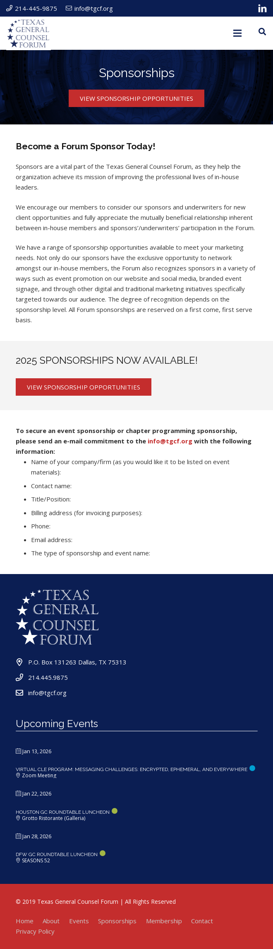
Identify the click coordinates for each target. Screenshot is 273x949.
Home (25, 921)
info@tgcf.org (170, 441)
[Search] (262, 31)
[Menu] (237, 33)
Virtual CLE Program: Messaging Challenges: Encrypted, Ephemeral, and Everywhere (131, 769)
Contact (202, 921)
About (51, 921)
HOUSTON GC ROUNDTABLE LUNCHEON (63, 812)
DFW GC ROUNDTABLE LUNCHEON (57, 854)
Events (79, 921)
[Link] (262, 8)
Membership (164, 921)
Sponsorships (117, 921)
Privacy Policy (35, 931)
